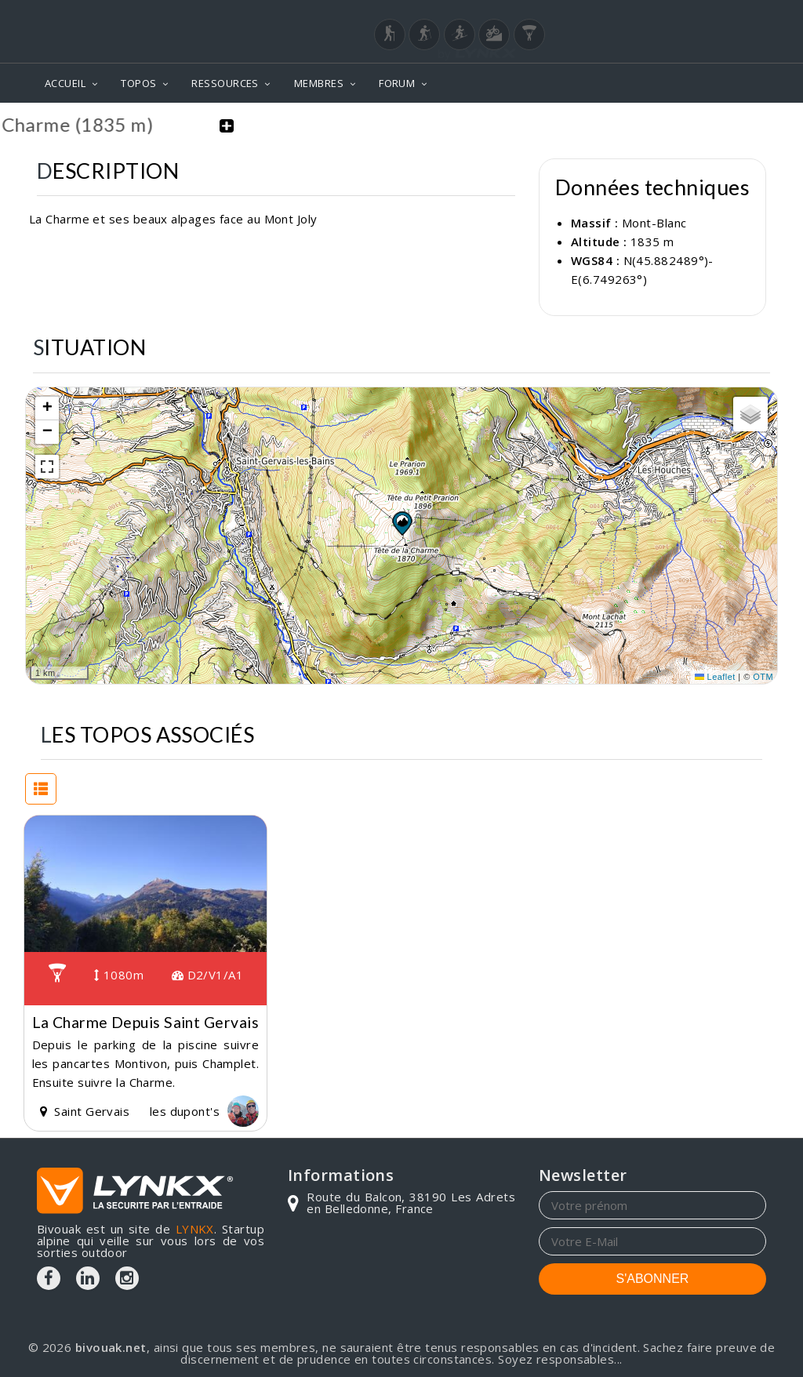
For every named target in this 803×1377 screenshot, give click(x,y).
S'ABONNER (652, 1277)
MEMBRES (318, 83)
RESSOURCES (225, 83)
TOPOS (138, 83)
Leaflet (715, 676)
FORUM (397, 83)
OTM (763, 676)
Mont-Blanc (654, 222)
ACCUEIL (65, 83)
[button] (401, 521)
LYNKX (195, 1228)
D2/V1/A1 (208, 974)
